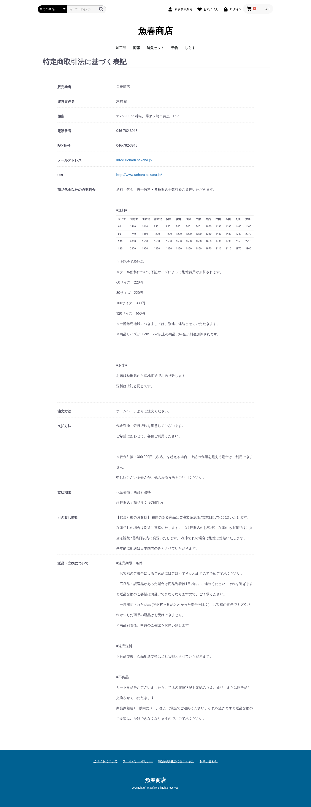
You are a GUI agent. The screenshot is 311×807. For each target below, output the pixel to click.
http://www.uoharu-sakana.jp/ (139, 175)
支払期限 (64, 492)
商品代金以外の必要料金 (76, 190)
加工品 (121, 48)
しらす (190, 48)
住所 (60, 116)
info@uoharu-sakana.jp (134, 160)
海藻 (136, 48)
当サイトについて (105, 761)
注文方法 (64, 411)
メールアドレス (69, 160)
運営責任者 (66, 102)
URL (60, 175)
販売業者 (64, 87)
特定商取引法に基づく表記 (176, 761)
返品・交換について (73, 563)
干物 (174, 48)
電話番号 (64, 131)
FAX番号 (63, 146)
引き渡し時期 (67, 517)
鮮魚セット (155, 48)
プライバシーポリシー (138, 761)
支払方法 (64, 426)
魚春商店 (155, 31)
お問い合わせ (209, 761)
